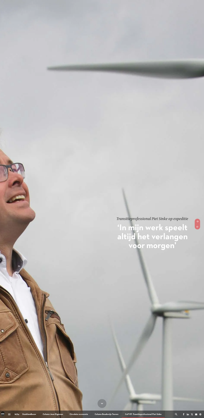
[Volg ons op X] (192, 414)
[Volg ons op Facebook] (183, 414)
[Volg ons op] (200, 414)
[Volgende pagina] (197, 221)
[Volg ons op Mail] (196, 414)
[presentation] (102, 209)
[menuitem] (29, 414)
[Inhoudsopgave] (9, 414)
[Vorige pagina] (197, 226)
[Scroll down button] (102, 403)
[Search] (176, 414)
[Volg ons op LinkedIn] (188, 414)
